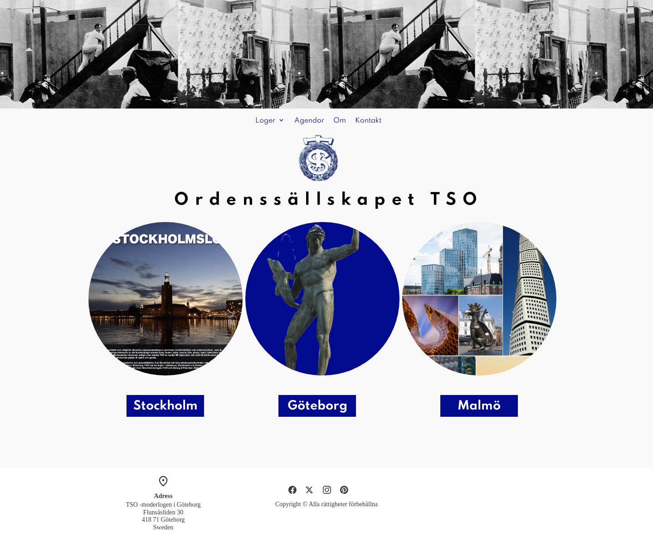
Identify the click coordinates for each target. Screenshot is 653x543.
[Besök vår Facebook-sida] (292, 490)
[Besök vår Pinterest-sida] (344, 490)
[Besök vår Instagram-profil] (327, 490)
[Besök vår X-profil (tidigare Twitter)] (310, 490)
